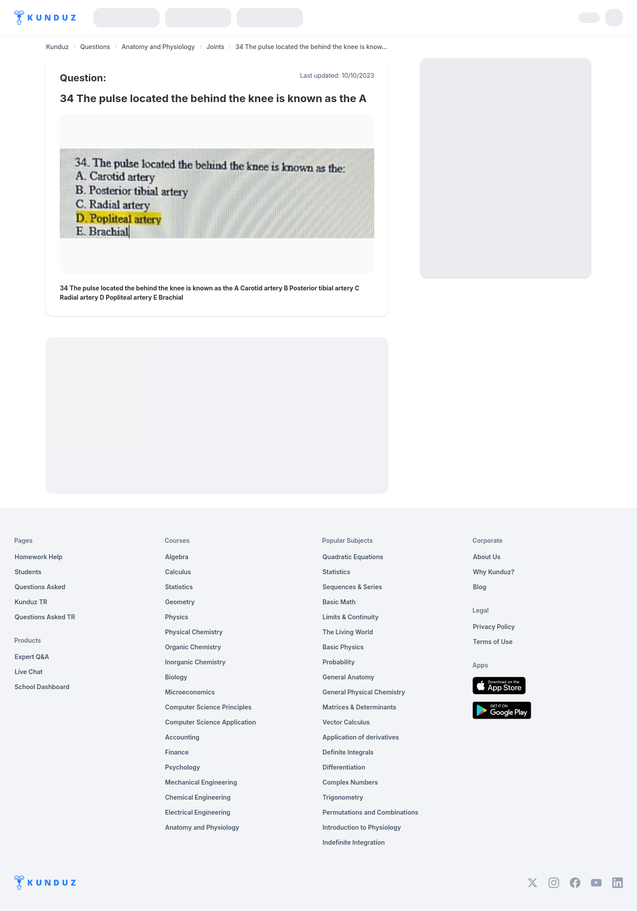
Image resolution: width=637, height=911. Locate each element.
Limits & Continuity (350, 617)
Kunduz (57, 46)
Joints (216, 46)
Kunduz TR (31, 602)
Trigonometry (342, 797)
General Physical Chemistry (363, 692)
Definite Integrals (348, 752)
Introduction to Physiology (361, 827)
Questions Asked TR (45, 617)
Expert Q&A (32, 656)
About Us (486, 556)
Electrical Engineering (197, 812)
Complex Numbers (350, 782)
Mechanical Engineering (201, 782)
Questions (95, 46)
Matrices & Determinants (359, 707)
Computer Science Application (210, 722)
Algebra (176, 556)
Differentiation (343, 767)
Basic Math (339, 602)
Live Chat (28, 671)
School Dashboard (42, 686)
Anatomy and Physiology (158, 46)
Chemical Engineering (197, 797)
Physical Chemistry (194, 632)
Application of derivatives (360, 737)
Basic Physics (343, 647)
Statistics (179, 587)
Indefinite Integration (353, 842)
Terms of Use (493, 641)
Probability (338, 662)
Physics (176, 617)
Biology (176, 677)
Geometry (180, 602)
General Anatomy (348, 677)
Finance (177, 752)
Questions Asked (40, 587)
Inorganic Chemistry (195, 662)
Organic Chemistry (193, 647)
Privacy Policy (494, 626)
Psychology (182, 767)
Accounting (182, 737)
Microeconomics (190, 692)
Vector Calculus (346, 722)
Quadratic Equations (352, 556)
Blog (479, 587)
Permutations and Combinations (370, 812)
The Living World (347, 632)
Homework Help (38, 556)
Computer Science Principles (208, 707)
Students (28, 572)
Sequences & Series (352, 587)
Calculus (178, 572)
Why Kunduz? (493, 572)
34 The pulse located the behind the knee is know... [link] (311, 46)
